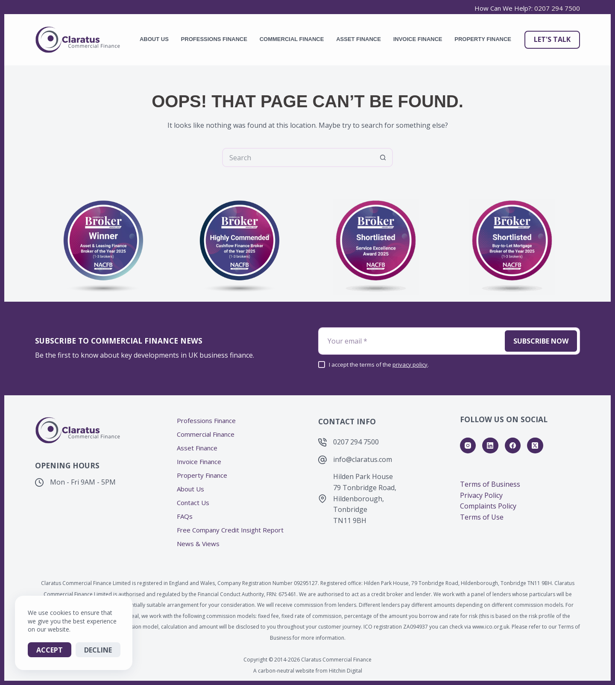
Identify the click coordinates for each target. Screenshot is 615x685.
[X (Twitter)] (535, 446)
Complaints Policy (488, 506)
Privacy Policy (481, 495)
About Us (154, 39)
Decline (98, 650)
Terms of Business (490, 484)
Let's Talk (552, 39)
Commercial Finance (292, 39)
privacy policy (410, 364)
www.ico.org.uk (490, 626)
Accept (49, 650)
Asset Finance (358, 39)
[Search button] (383, 157)
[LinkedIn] (490, 446)
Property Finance (482, 39)
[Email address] (411, 341)
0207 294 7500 (557, 8)
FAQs (185, 516)
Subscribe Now (540, 341)
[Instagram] (468, 446)
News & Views (198, 544)
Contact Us (193, 503)
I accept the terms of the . (379, 364)
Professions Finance (214, 39)
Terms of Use (482, 517)
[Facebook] (513, 446)
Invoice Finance (417, 39)
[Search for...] (298, 157)
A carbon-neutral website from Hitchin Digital (307, 670)
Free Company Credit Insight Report (230, 530)
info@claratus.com (362, 459)
